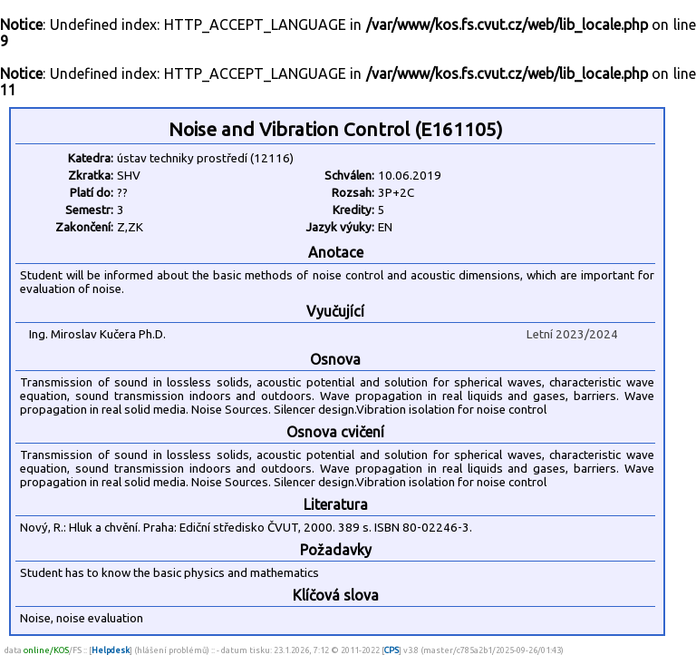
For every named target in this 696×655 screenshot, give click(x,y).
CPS (391, 650)
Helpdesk (111, 650)
